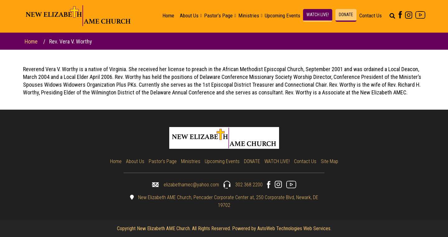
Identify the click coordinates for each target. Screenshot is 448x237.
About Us (189, 15)
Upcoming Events (282, 15)
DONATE (346, 14)
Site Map (329, 161)
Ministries (248, 15)
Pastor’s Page (218, 15)
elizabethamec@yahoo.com (185, 185)
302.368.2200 (243, 185)
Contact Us (370, 15)
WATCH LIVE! (317, 14)
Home (168, 15)
